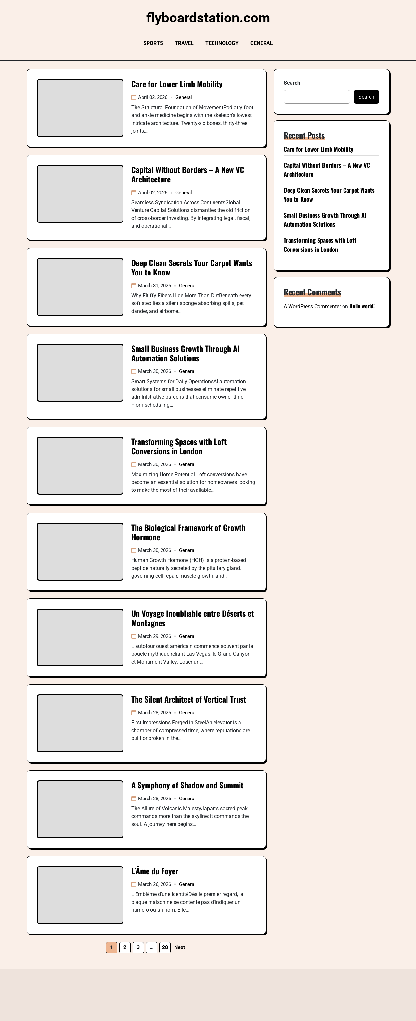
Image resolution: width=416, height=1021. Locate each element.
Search (292, 83)
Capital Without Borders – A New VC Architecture (187, 174)
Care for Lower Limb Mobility (177, 83)
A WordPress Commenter (312, 306)
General (261, 43)
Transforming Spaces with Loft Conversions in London (179, 446)
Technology (222, 43)
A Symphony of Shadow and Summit (187, 785)
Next (179, 947)
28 (165, 947)
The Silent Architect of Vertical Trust (188, 699)
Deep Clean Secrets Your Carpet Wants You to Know (191, 267)
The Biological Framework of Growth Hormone (188, 532)
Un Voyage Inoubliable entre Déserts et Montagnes (192, 617)
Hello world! (362, 306)
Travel (184, 43)
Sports (153, 43)
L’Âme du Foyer (154, 871)
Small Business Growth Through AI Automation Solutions (185, 353)
